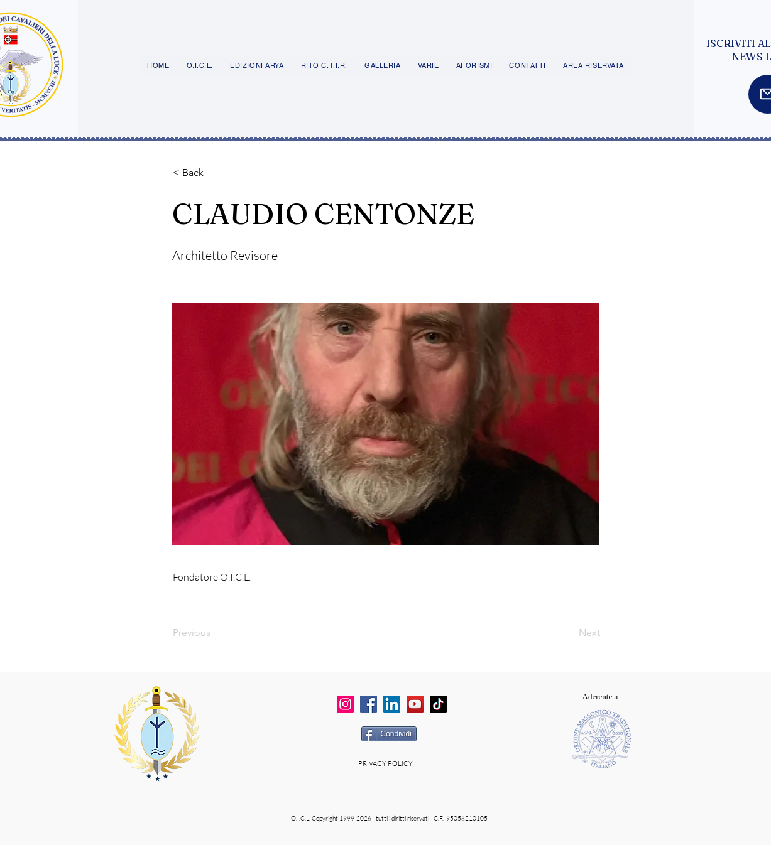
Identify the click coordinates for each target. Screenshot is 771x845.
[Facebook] (368, 704)
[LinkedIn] (391, 704)
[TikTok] (438, 704)
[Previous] (214, 632)
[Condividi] (389, 733)
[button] (214, 172)
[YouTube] (415, 704)
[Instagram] (345, 704)
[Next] (568, 632)
